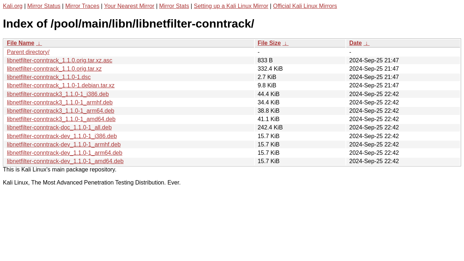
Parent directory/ (28, 52)
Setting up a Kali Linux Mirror (231, 6)
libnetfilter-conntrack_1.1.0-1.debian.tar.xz (61, 85)
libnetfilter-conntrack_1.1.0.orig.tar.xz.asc (59, 60)
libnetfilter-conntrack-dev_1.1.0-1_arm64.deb (64, 153)
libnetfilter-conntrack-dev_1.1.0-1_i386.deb (62, 136)
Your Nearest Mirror (129, 6)
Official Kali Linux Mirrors (305, 6)
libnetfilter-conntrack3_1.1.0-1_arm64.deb (60, 111)
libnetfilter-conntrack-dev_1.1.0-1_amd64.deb (65, 161)
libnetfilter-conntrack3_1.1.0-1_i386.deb (58, 94)
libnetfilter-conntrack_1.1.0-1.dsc (49, 77)
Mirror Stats (174, 6)
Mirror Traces (82, 6)
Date (355, 43)
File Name (20, 43)
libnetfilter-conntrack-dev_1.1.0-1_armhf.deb (64, 144)
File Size (269, 43)
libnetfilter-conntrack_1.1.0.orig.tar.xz (54, 69)
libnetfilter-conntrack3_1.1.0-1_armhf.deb (60, 102)
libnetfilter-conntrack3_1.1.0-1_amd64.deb (61, 119)
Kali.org (12, 6)
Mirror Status (44, 6)
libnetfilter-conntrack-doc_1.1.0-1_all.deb (59, 127)
